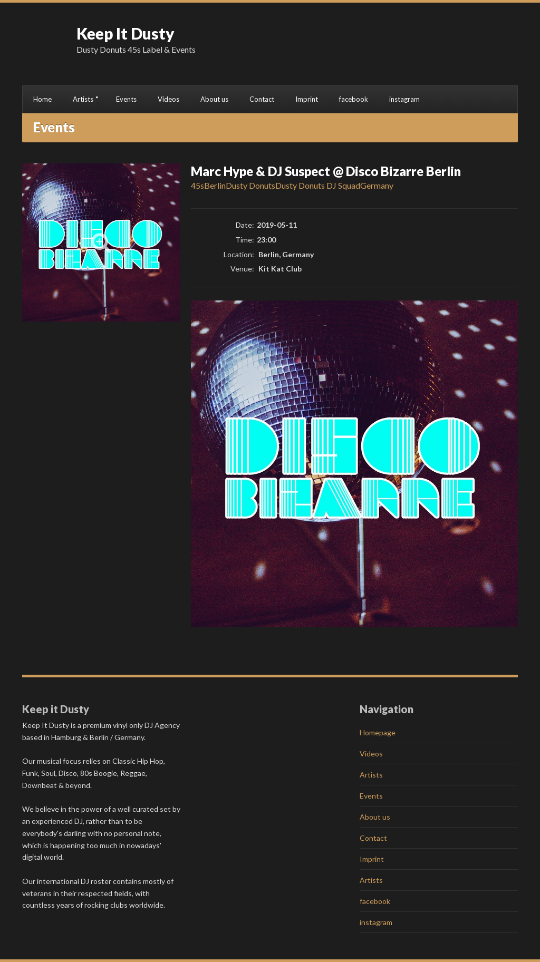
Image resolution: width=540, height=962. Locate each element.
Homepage (378, 732)
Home (42, 99)
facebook (353, 99)
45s (197, 185)
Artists (83, 99)
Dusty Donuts (250, 185)
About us (214, 99)
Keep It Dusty (125, 33)
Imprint (306, 99)
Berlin (215, 185)
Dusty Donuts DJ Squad (317, 185)
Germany (376, 185)
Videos (168, 99)
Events (126, 99)
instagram (404, 99)
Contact (261, 99)
